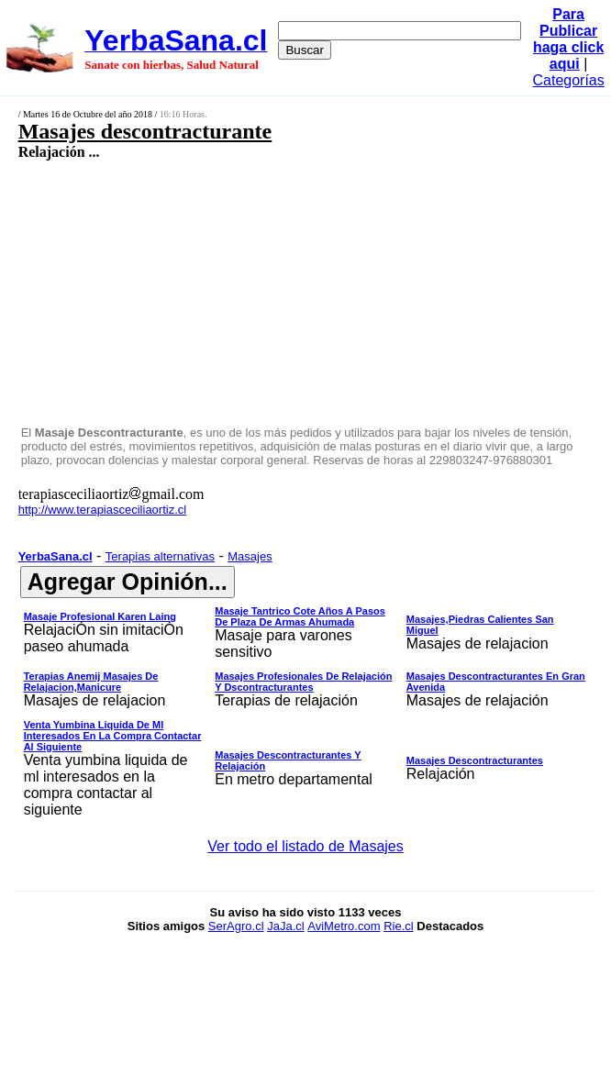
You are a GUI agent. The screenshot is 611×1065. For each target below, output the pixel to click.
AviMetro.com (343, 926)
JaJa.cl (285, 926)
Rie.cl (398, 926)
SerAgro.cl (236, 926)
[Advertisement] (262, 291)
